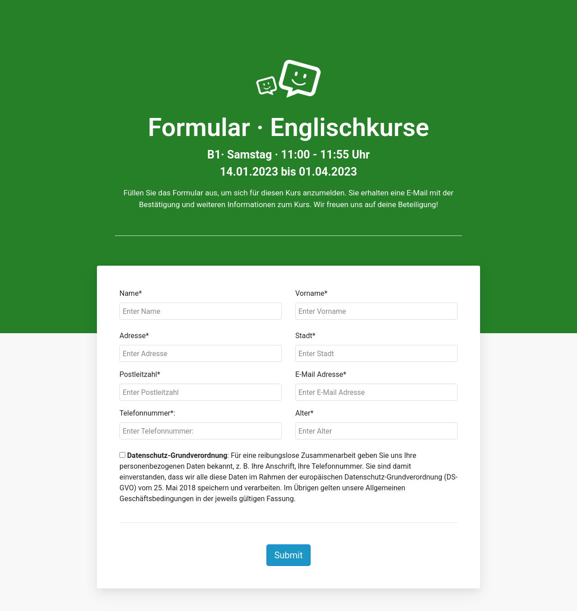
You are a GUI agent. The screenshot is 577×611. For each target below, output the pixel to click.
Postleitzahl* (139, 374)
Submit (288, 555)
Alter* (304, 413)
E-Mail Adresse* (320, 374)
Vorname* (311, 293)
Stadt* (305, 335)
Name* (130, 293)
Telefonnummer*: (147, 413)
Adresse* (134, 335)
